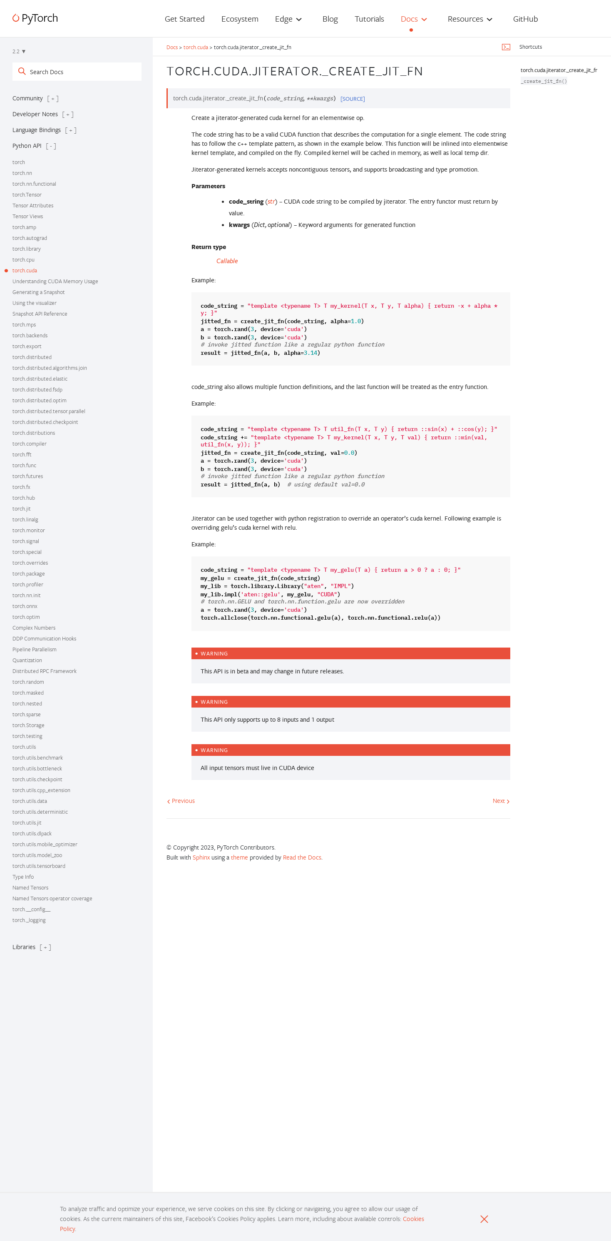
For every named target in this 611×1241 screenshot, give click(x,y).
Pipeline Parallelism (34, 649)
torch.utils (24, 746)
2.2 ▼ (19, 51)
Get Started (185, 18)
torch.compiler (29, 443)
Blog (330, 18)
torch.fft (22, 454)
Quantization (27, 660)
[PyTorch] (34, 19)
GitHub (525, 18)
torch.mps (24, 324)
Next (501, 800)
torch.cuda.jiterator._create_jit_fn (559, 70)
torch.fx (21, 486)
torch (18, 162)
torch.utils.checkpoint (37, 779)
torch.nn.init (26, 595)
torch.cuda (24, 270)
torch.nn (22, 172)
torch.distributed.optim (39, 400)
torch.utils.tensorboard (38, 865)
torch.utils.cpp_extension (41, 790)
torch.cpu (23, 259)
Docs (409, 18)
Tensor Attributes (32, 205)
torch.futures (27, 476)
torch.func (24, 465)
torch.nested (27, 703)
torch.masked (28, 692)
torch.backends (29, 335)
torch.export (27, 346)
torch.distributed (32, 357)
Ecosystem (239, 18)
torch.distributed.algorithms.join (49, 367)
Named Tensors (30, 887)
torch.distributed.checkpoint (45, 422)
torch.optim (26, 616)
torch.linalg (25, 519)
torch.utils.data (29, 800)
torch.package (28, 573)
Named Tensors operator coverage (52, 898)
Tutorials (369, 18)
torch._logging (29, 920)
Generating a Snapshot (38, 292)
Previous (181, 800)
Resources (465, 18)
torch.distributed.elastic (39, 378)
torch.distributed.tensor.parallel (48, 411)
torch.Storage (28, 725)
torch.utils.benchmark (37, 757)
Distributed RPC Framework (44, 671)
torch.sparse (26, 714)
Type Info (23, 876)
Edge (284, 18)
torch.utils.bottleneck (37, 768)
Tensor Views (27, 216)
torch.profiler (27, 584)
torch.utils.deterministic (40, 811)
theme (239, 857)
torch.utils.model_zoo (37, 855)
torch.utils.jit (27, 822)
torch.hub (23, 497)
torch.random (28, 681)
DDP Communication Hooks (44, 638)
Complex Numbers (33, 627)
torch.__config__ (31, 909)
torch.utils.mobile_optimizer (44, 844)
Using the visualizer (34, 302)
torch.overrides (30, 562)
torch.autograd (29, 237)
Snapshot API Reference (39, 313)
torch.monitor (28, 530)
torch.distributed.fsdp (37, 389)
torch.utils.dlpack (32, 833)
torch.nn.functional (34, 183)
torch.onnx (24, 606)
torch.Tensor (27, 194)
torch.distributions (33, 432)
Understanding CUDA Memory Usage (55, 281)
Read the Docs (302, 857)
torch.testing (27, 736)
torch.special (27, 551)
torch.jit (21, 508)
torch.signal (25, 541)
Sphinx (201, 857)
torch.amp (24, 227)
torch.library (26, 248)
